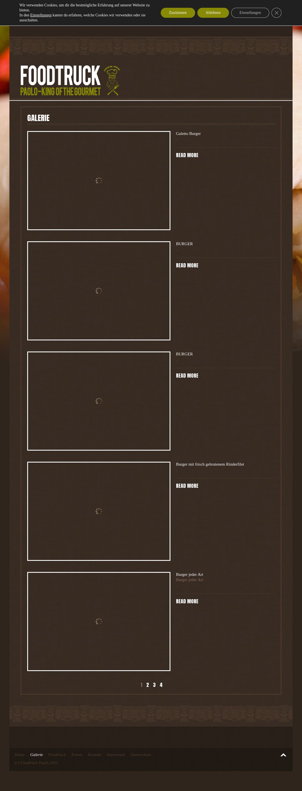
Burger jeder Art (189, 574)
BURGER (184, 244)
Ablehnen (213, 13)
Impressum (116, 754)
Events (76, 754)
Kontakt (94, 754)
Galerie (36, 754)
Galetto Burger (188, 133)
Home (20, 754)
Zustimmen (178, 13)
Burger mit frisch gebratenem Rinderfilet (210, 464)
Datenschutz (140, 754)
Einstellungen (41, 15)
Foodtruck (57, 754)
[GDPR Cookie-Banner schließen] (276, 13)
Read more (187, 155)
